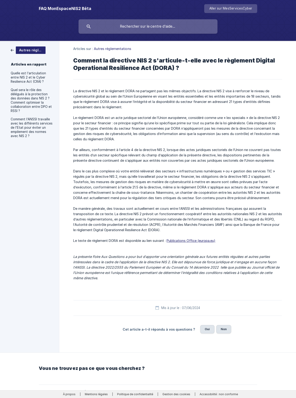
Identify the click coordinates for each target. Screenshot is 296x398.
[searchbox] (148, 26)
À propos (69, 394)
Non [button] (224, 329)
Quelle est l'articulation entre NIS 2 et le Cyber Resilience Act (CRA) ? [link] (28, 77)
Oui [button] (207, 329)
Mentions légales (96, 394)
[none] (65, 8)
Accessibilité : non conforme (219, 394)
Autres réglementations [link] (112, 49)
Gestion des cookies (176, 394)
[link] (28, 50)
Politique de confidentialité (135, 394)
